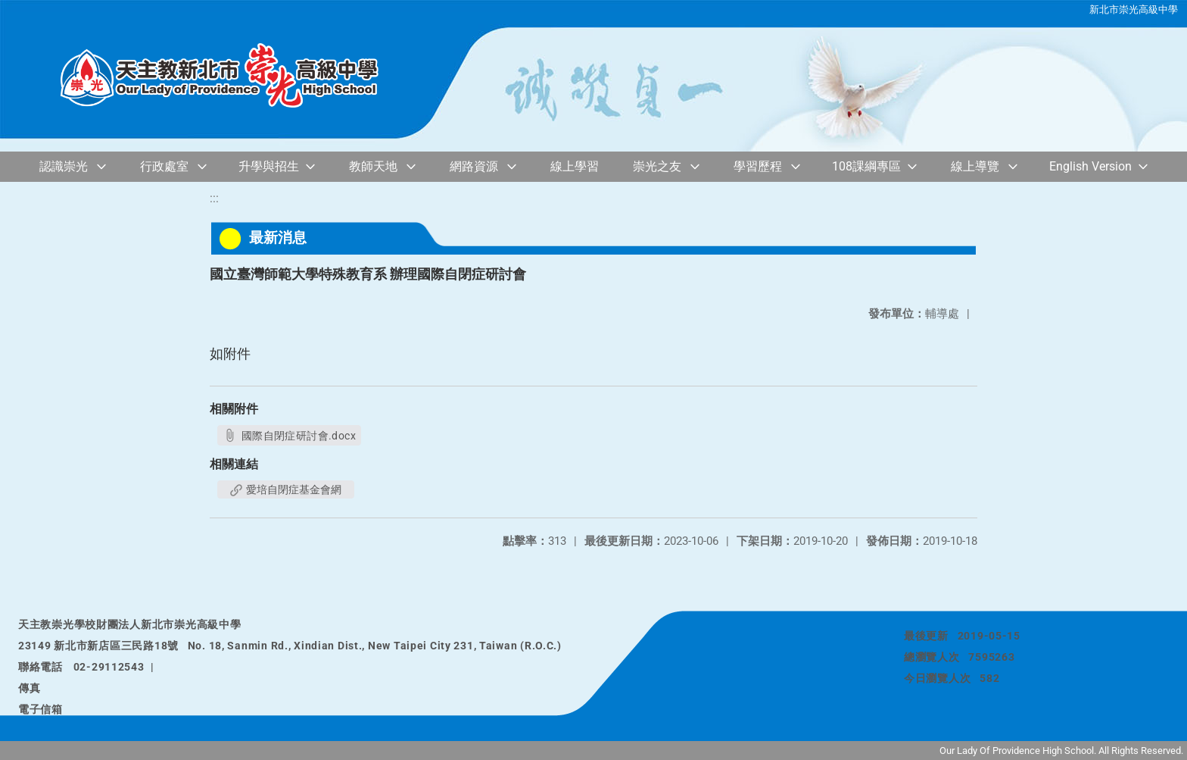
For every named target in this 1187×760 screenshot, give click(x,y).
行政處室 (164, 166)
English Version (1090, 166)
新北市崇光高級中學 (1133, 9)
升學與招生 (268, 166)
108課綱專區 (866, 166)
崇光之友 (657, 166)
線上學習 (574, 166)
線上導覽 (975, 166)
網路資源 (474, 166)
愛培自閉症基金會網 (285, 489)
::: (214, 198)
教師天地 (373, 166)
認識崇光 (63, 166)
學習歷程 (758, 166)
